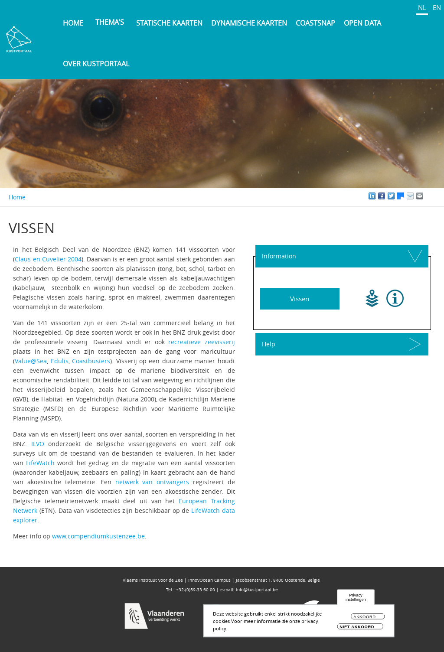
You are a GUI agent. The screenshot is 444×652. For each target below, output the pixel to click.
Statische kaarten (169, 23)
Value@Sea (31, 361)
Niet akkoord (357, 628)
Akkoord (364, 619)
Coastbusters (91, 361)
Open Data (362, 23)
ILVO (37, 444)
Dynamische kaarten (249, 23)
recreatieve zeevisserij (201, 342)
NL (422, 7)
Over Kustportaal (96, 63)
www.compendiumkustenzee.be (98, 536)
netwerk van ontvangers (152, 482)
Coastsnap (315, 23)
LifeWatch (40, 463)
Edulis (60, 361)
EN (437, 7)
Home (73, 23)
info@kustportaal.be (257, 590)
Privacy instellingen (356, 599)
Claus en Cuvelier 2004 (48, 259)
